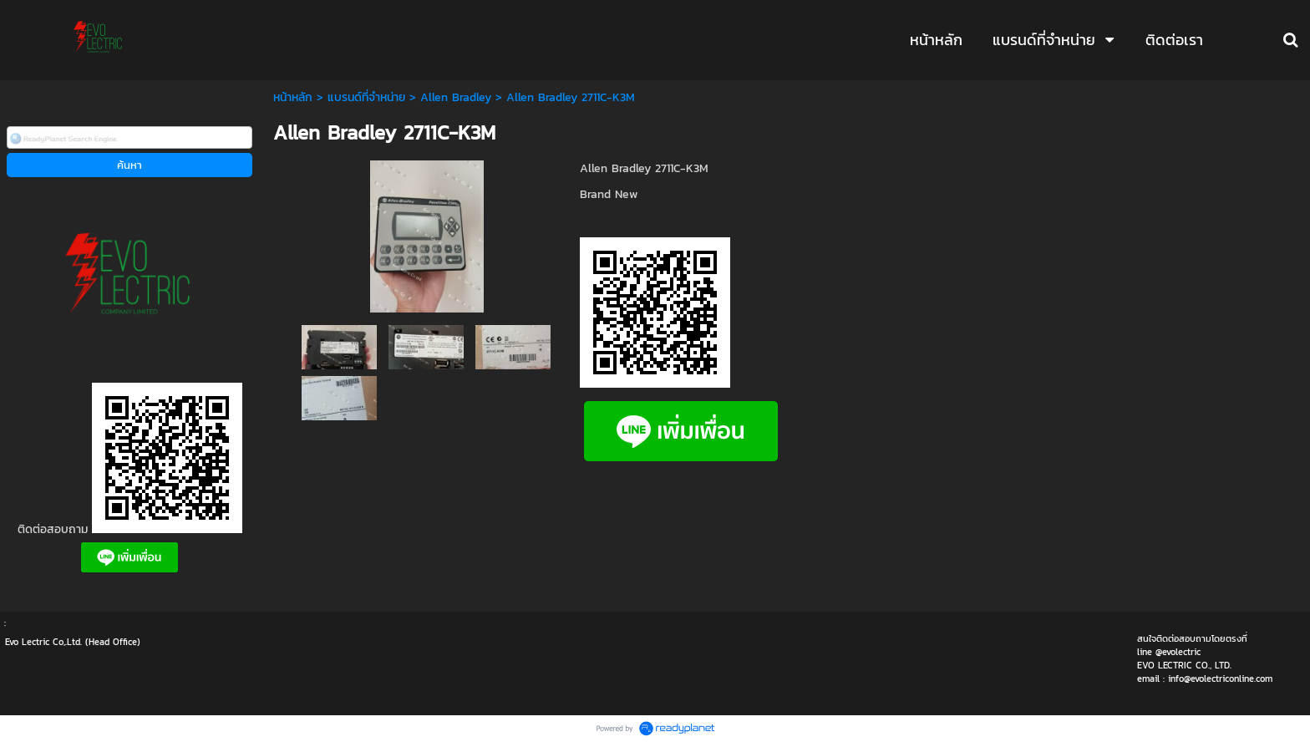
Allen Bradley (455, 97)
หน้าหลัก (292, 97)
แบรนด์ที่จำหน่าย (366, 97)
